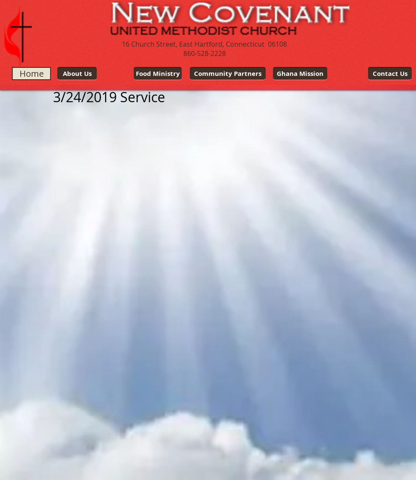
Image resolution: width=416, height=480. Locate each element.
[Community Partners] (228, 73)
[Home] (31, 73)
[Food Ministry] (158, 73)
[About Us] (77, 73)
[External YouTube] (116, 197)
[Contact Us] (390, 73)
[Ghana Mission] (300, 73)
